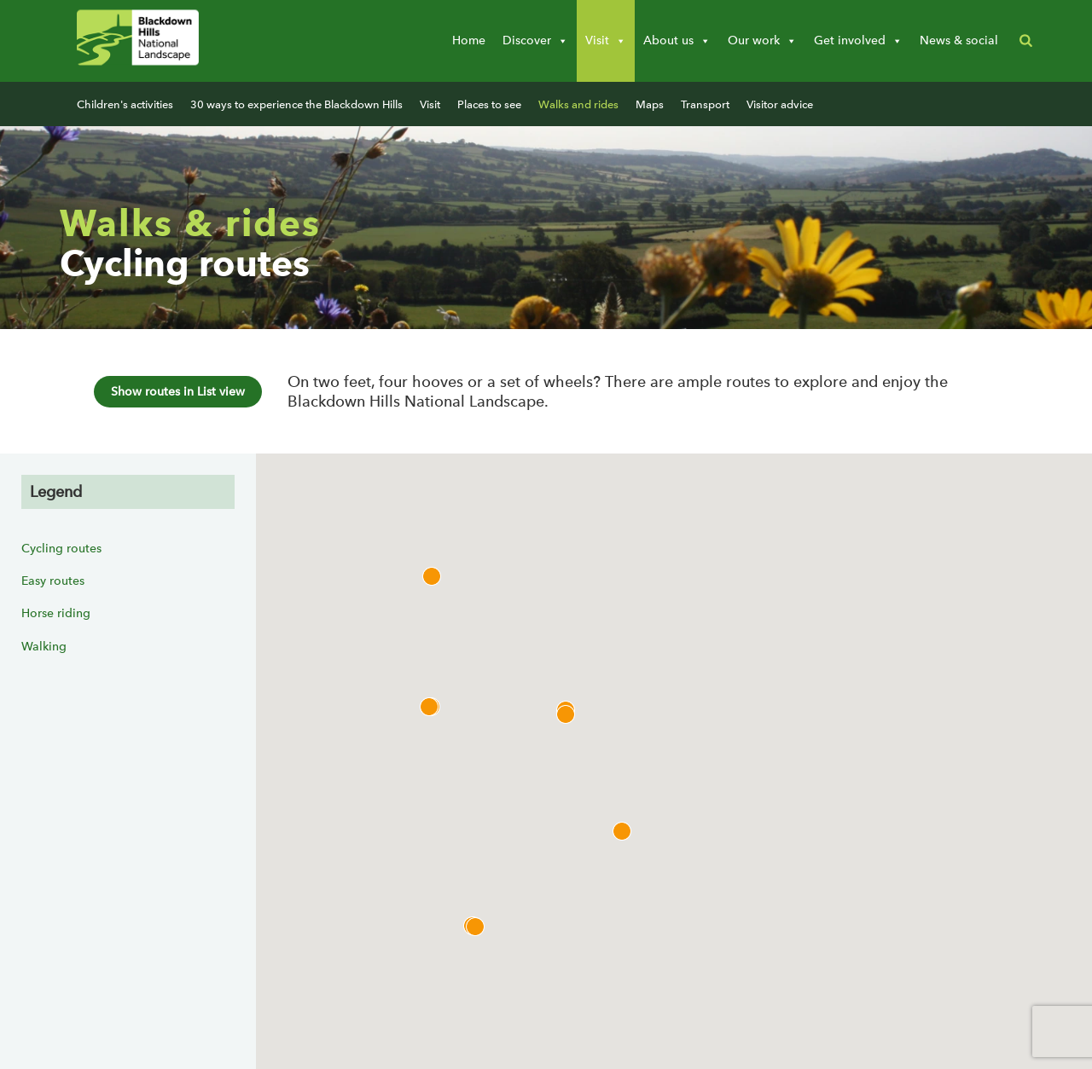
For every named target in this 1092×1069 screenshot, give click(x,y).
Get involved (858, 41)
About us (677, 41)
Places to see (489, 104)
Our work (762, 41)
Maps (650, 104)
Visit (605, 41)
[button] (1025, 41)
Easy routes (52, 581)
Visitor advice (779, 104)
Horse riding (55, 613)
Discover (535, 41)
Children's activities (125, 104)
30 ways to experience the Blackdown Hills (296, 104)
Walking (44, 646)
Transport (705, 104)
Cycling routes (61, 548)
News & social (959, 40)
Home (468, 40)
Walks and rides (578, 104)
